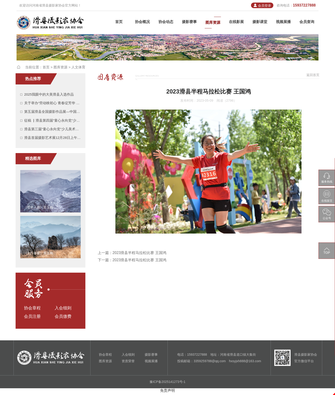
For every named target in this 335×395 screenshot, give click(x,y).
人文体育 (78, 67)
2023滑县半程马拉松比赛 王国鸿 (140, 253)
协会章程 (32, 310)
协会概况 (142, 22)
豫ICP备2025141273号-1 (167, 384)
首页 (119, 22)
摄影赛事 (189, 22)
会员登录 (262, 5)
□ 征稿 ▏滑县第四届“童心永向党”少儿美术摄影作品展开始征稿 (50, 122)
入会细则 (63, 310)
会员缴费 (63, 318)
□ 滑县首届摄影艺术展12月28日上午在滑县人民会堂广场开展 (50, 139)
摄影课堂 (259, 22)
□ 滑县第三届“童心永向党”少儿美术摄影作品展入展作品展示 (50, 130)
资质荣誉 (128, 363)
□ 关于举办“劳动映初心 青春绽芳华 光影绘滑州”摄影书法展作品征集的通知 (50, 104)
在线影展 (236, 22)
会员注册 (32, 318)
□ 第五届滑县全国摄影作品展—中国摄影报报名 (50, 112)
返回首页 (312, 75)
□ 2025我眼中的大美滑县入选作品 (47, 95)
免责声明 (167, 393)
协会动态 (165, 22)
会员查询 (306, 22)
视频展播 (283, 22)
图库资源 (212, 22)
